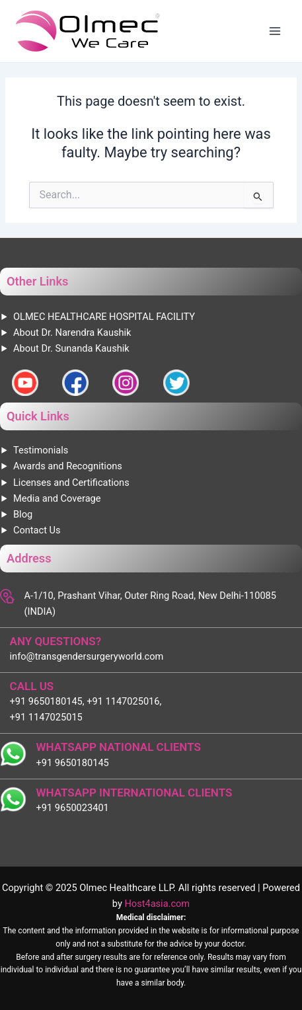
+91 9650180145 (72, 763)
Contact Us (37, 530)
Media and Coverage (56, 498)
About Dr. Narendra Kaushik (72, 332)
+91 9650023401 (72, 808)
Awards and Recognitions (67, 466)
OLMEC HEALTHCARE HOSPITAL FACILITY (104, 317)
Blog (22, 514)
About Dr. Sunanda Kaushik (71, 348)
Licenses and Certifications (71, 482)
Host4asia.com (157, 904)
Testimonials (40, 450)
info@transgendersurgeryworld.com (87, 656)
